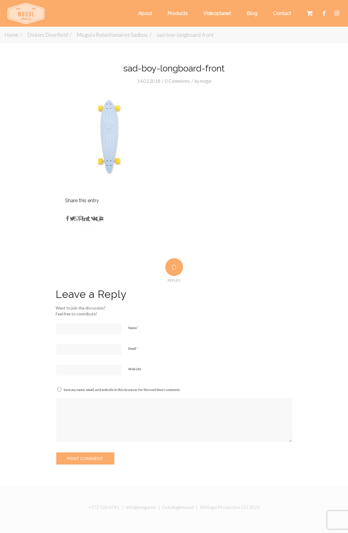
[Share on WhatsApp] (76, 218)
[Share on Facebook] (67, 218)
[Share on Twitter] (72, 218)
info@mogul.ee (141, 507)
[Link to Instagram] (336, 13)
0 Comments (177, 81)
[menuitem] (144, 13)
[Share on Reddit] (97, 218)
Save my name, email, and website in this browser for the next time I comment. (122, 390)
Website (134, 369)
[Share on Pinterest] (80, 218)
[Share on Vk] (93, 218)
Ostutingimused (177, 507)
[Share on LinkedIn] (84, 218)
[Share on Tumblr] (89, 218)
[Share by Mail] (101, 218)
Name (133, 327)
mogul (205, 81)
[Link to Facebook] (324, 13)
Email (133, 348)
